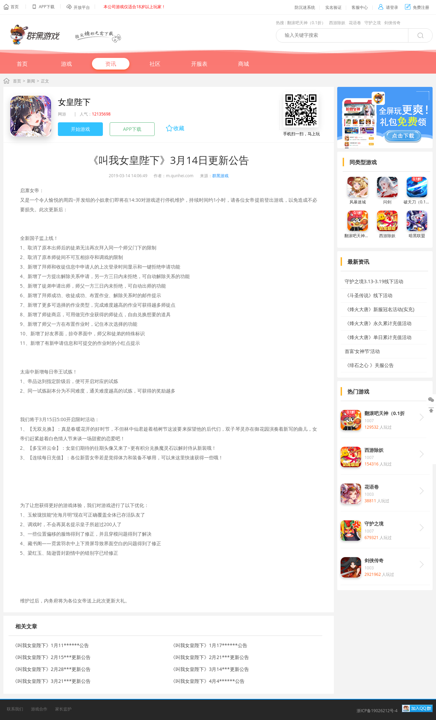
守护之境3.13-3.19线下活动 (374, 281)
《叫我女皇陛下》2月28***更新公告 (52, 669)
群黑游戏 (220, 176)
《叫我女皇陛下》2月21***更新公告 (210, 657)
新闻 (31, 81)
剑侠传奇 (392, 23)
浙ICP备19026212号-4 (377, 711)
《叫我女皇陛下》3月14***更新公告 (210, 669)
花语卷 (355, 23)
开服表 (199, 63)
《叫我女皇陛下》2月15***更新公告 (52, 657)
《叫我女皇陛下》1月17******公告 (209, 645)
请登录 (388, 7)
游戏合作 (39, 709)
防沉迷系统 (305, 7)
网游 (62, 114)
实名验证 (333, 7)
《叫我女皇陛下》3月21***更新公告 (52, 681)
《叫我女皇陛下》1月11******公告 (51, 645)
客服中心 (360, 7)
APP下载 (132, 129)
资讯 (110, 63)
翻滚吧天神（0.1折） (306, 23)
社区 (155, 63)
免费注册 (417, 7)
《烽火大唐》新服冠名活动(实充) (379, 309)
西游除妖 (337, 23)
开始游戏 (80, 129)
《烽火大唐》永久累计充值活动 (378, 323)
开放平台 (82, 7)
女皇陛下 (74, 101)
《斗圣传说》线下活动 (368, 295)
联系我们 (15, 709)
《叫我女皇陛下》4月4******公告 (207, 681)
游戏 (66, 63)
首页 (15, 7)
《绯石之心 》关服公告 (369, 365)
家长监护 (63, 709)
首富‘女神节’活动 (362, 351)
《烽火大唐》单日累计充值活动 (378, 337)
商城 (243, 63)
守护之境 (372, 23)
